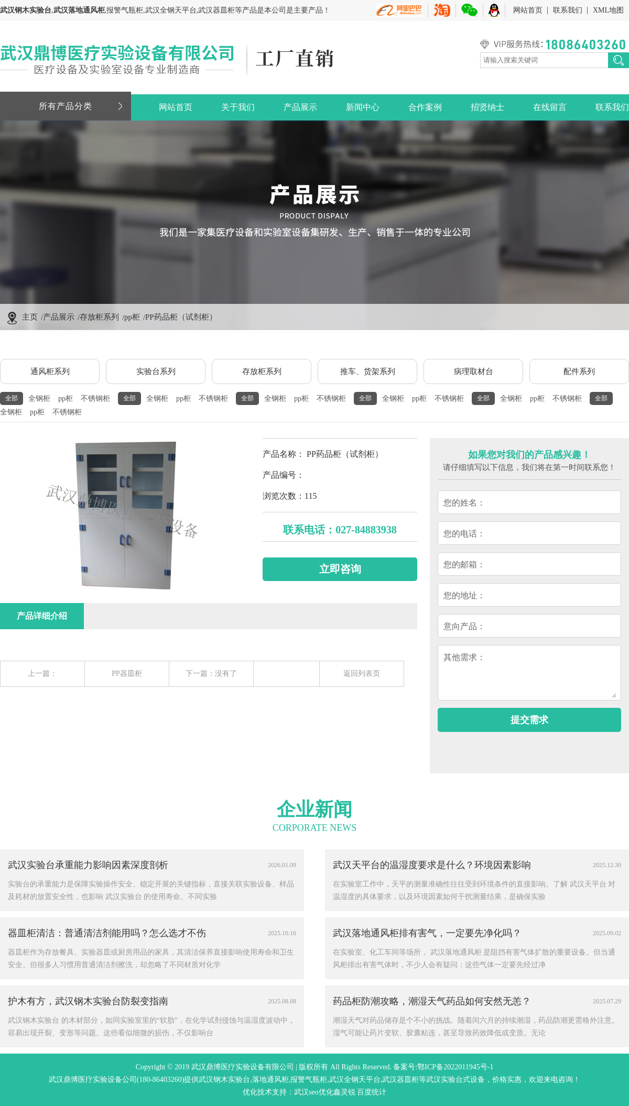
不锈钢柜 (95, 398)
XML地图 (608, 10)
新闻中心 (362, 107)
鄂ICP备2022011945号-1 (455, 1067)
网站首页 (528, 10)
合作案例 (425, 107)
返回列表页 (361, 673)
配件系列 (579, 371)
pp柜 (132, 317)
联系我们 (567, 10)
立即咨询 (340, 569)
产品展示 (300, 107)
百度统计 (371, 1092)
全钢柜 (39, 398)
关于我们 (238, 107)
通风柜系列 (50, 371)
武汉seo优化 (313, 1092)
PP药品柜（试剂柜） (181, 317)
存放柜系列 (99, 317)
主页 (30, 317)
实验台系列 (156, 371)
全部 (11, 398)
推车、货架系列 (367, 371)
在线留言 (550, 107)
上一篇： (42, 673)
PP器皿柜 (127, 673)
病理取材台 (473, 371)
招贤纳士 (487, 107)
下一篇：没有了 (211, 673)
